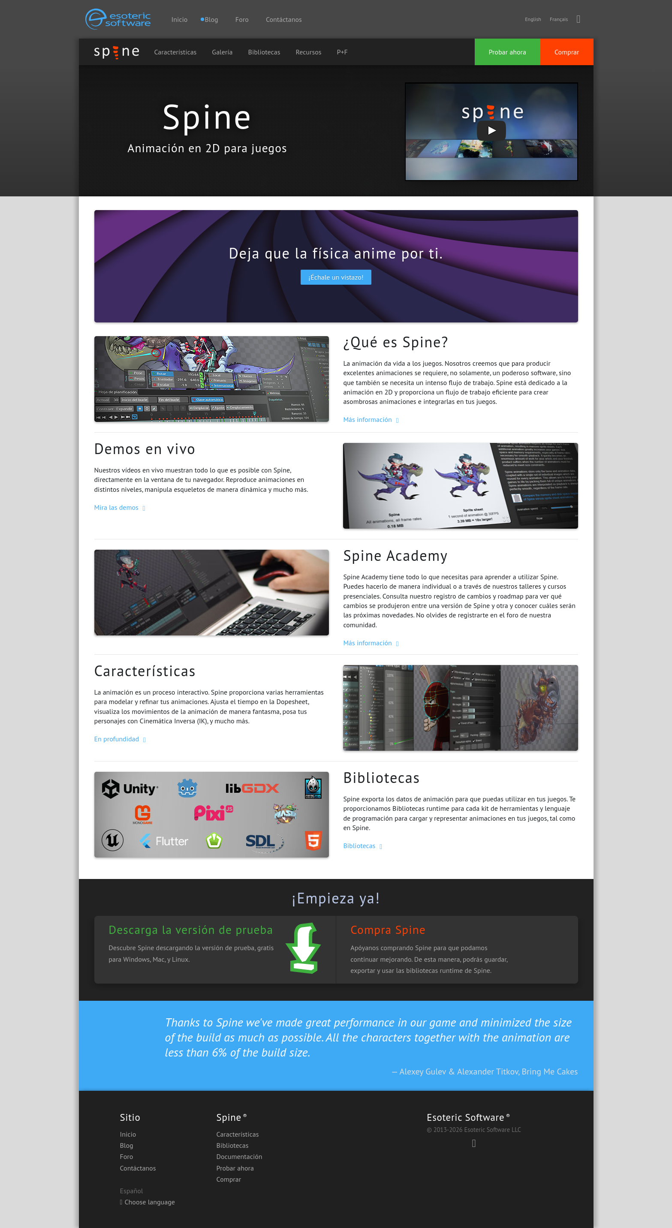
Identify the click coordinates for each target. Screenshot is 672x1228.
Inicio (180, 19)
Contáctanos (284, 19)
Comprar (566, 52)
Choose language (147, 1202)
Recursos (308, 52)
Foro (242, 19)
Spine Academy (395, 555)
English (533, 19)
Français (559, 19)
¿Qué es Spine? (395, 341)
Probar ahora (507, 52)
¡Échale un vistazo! (335, 277)
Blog (126, 1145)
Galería (222, 52)
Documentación (239, 1156)
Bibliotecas (264, 52)
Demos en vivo (145, 448)
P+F (342, 52)
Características (175, 52)
